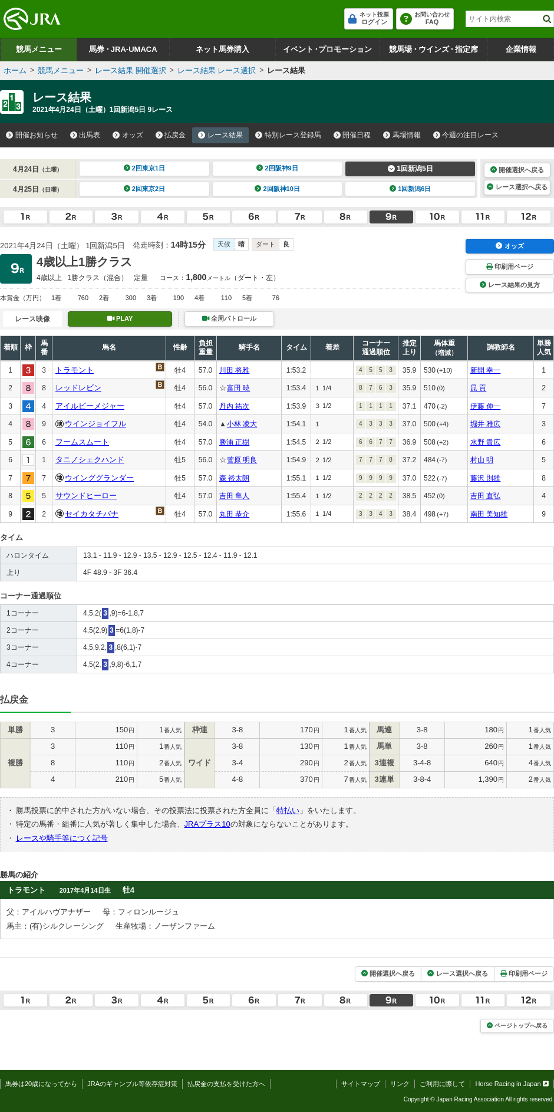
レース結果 (220, 135)
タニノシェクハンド (89, 459)
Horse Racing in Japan (512, 1083)
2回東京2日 (145, 188)
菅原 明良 (242, 460)
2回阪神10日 (277, 188)
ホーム (15, 70)
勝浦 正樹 (234, 442)
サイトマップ (360, 1083)
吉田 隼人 (234, 496)
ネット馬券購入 (222, 49)
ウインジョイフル (95, 423)
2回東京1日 (145, 168)
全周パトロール (229, 318)
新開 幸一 (485, 370)
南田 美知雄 (488, 514)
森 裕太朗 (234, 478)
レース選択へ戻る (517, 186)
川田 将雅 (234, 370)
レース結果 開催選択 (130, 70)
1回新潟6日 (410, 188)
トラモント (74, 370)
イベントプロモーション (327, 49)
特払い (287, 810)
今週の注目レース (466, 135)
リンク (400, 1083)
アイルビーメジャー (89, 406)
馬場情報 (402, 135)
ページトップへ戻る (517, 1025)
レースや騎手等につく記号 (62, 838)
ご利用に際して (442, 1083)
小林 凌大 (242, 424)
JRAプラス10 (207, 824)
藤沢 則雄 (485, 478)
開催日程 (352, 135)
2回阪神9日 (277, 168)
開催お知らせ (32, 135)
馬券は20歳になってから (41, 1083)
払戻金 (171, 135)
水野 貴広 (485, 442)
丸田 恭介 (234, 514)
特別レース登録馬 (288, 135)
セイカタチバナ (91, 513)
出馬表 (85, 135)
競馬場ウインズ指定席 (433, 49)
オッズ (128, 135)
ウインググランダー (99, 477)
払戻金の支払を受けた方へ (226, 1083)
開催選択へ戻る (517, 169)
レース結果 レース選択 (216, 70)
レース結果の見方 (510, 284)
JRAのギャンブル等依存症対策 (132, 1083)
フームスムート (82, 441)
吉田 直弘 (485, 496)
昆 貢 (478, 388)
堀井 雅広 (485, 424)
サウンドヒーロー (86, 495)
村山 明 (481, 460)
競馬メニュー (39, 49)
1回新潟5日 (410, 169)
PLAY (120, 318)
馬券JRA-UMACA (123, 49)
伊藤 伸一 (485, 406)
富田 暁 (238, 388)
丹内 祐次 (234, 406)
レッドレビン (78, 387)
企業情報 (521, 49)
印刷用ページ (509, 266)
